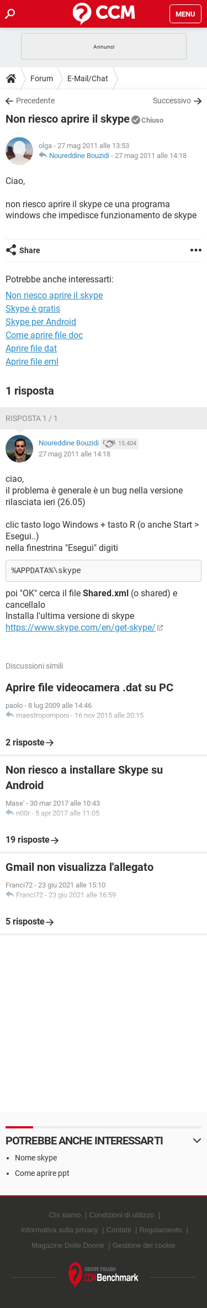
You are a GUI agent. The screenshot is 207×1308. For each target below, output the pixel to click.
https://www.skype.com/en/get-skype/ (81, 627)
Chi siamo (65, 1215)
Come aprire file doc (44, 335)
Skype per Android (41, 322)
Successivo (172, 100)
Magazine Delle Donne (67, 1245)
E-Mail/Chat (87, 78)
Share (29, 250)
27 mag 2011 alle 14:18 (151, 155)
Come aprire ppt (42, 1173)
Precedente (35, 100)
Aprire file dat (31, 348)
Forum (41, 78)
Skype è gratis (33, 308)
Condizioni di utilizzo (122, 1215)
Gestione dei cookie (144, 1245)
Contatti (119, 1230)
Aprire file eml (32, 361)
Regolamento (160, 1230)
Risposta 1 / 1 (32, 418)
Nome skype (36, 1157)
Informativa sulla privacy (59, 1230)
